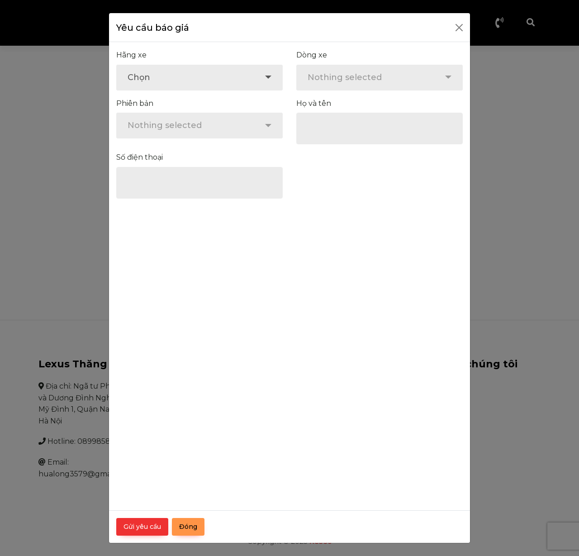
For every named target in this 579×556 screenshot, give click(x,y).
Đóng (188, 527)
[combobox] (199, 77)
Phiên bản (134, 103)
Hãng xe (131, 55)
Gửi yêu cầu (142, 527)
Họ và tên (313, 103)
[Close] (459, 27)
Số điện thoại (139, 157)
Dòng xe (311, 55)
